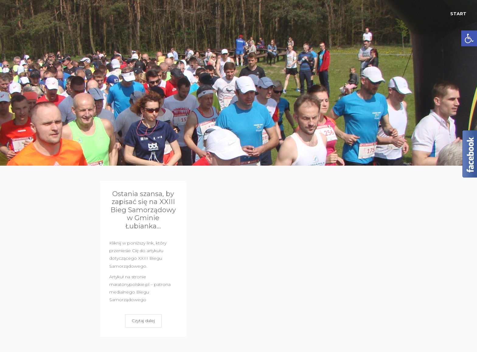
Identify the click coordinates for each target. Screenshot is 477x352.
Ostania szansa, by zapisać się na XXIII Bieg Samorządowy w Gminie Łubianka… (143, 210)
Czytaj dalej (143, 320)
